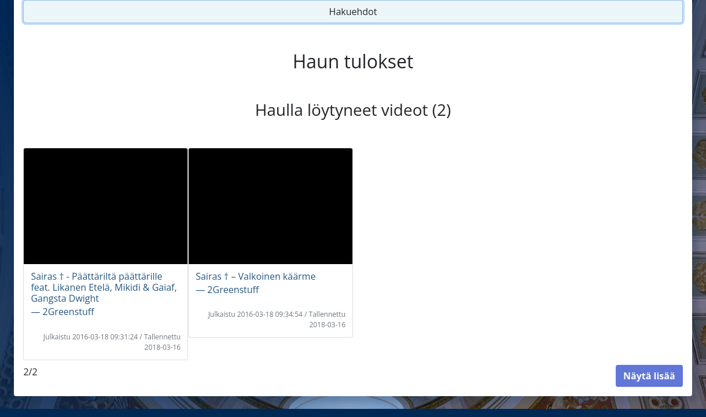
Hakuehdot (353, 11)
